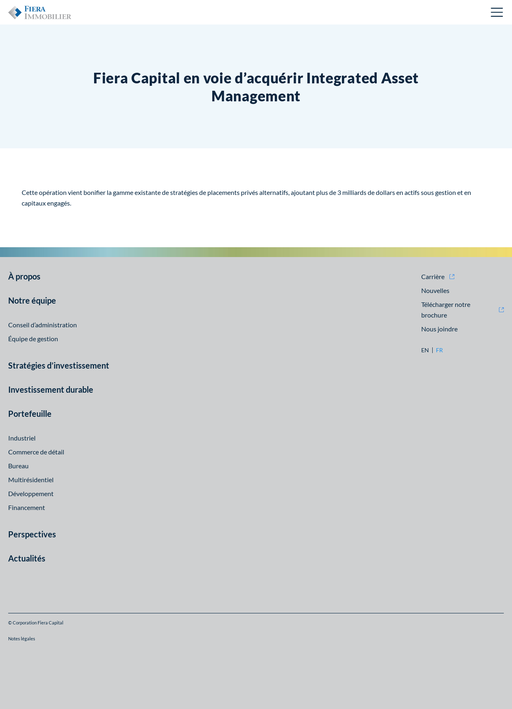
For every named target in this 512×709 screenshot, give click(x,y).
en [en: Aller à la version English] (425, 350)
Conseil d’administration (42, 325)
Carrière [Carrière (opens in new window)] (433, 276)
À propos (24, 276)
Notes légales (21, 638)
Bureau (18, 466)
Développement (31, 493)
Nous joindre (439, 329)
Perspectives (32, 534)
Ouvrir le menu (497, 12)
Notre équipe (32, 300)
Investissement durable (50, 389)
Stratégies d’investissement (58, 365)
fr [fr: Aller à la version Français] (439, 350)
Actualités (26, 558)
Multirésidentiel (31, 479)
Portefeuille (30, 413)
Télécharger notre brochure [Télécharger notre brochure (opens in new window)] (445, 309)
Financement (26, 507)
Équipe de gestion (33, 338)
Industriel (22, 438)
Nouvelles (435, 290)
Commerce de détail (36, 452)
